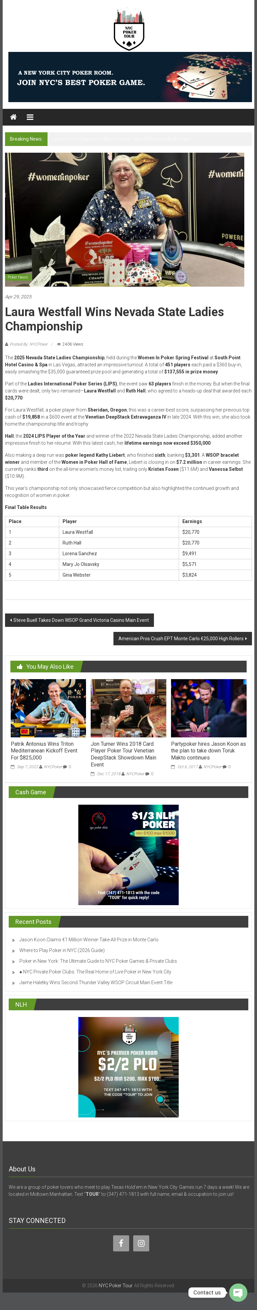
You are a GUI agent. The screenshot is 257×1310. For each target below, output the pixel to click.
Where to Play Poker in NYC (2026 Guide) (62, 950)
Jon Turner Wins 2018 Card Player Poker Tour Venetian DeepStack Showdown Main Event (123, 754)
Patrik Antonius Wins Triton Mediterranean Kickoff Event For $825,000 (44, 751)
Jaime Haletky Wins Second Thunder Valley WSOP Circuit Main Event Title (95, 982)
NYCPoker (53, 767)
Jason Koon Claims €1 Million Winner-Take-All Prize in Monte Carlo (121, 139)
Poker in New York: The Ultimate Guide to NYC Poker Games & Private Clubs (98, 961)
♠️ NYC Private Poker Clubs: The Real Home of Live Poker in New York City (95, 971)
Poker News (18, 277)
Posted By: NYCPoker (29, 344)
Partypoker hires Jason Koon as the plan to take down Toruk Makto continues (208, 751)
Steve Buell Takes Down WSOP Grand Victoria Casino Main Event (81, 620)
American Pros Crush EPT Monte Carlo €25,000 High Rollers (181, 638)
